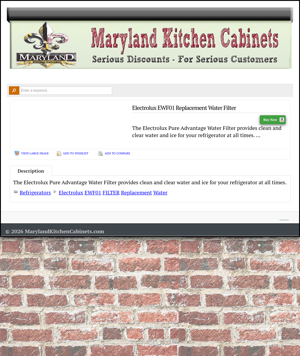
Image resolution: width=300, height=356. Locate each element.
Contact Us (251, 76)
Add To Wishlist (75, 153)
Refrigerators (35, 192)
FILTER (111, 192)
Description (31, 171)
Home (16, 77)
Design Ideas (131, 76)
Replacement (136, 192)
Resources (212, 76)
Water (160, 192)
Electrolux (71, 192)
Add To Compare (117, 153)
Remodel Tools (172, 76)
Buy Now (273, 119)
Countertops (93, 76)
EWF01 (92, 192)
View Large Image (35, 153)
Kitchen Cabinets (50, 76)
